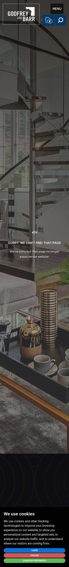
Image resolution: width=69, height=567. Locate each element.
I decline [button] (34, 555)
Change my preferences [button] (34, 561)
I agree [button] (34, 550)
